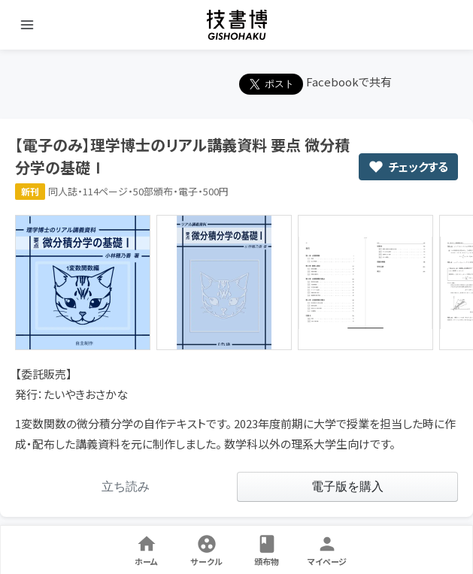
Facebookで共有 (349, 81)
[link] (126, 487)
